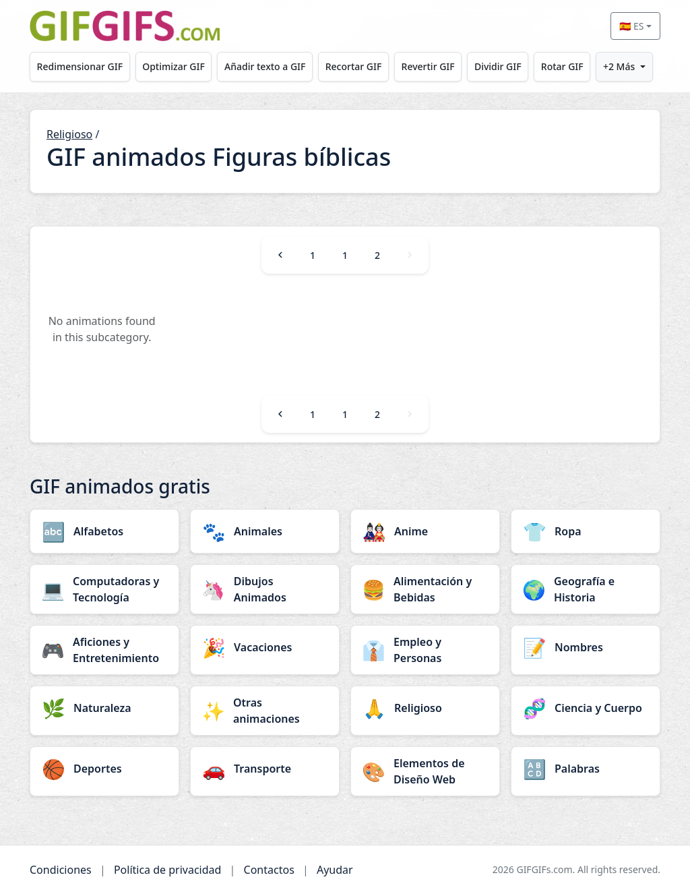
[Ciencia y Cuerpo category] (585, 707)
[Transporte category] (265, 768)
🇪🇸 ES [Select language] (631, 26)
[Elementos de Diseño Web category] (425, 771)
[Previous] (280, 254)
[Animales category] (265, 531)
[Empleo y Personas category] (425, 650)
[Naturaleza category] (104, 707)
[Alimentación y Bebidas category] (425, 589)
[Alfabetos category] (104, 531)
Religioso (69, 134)
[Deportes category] (104, 768)
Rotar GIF (562, 66)
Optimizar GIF (173, 66)
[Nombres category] (585, 647)
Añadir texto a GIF (264, 66)
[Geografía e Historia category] (585, 589)
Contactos (269, 869)
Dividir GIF (498, 66)
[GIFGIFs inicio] (125, 26)
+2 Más (619, 66)
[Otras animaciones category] (265, 710)
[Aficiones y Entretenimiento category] (104, 650)
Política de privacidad (168, 869)
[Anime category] (425, 531)
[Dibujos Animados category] (265, 589)
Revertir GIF (428, 66)
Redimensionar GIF (80, 66)
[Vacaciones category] (265, 647)
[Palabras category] (585, 768)
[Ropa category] (585, 531)
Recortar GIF (353, 66)
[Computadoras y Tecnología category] (104, 589)
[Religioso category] (425, 707)
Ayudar (335, 869)
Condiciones (61, 869)
